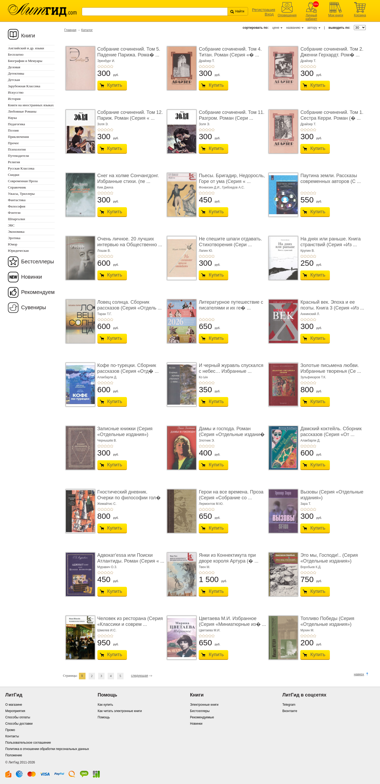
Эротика (14, 238)
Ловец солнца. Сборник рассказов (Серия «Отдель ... (129, 305)
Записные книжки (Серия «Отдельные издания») (125, 431)
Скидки (13, 175)
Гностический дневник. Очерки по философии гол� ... (129, 497)
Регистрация (263, 9)
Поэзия (13, 130)
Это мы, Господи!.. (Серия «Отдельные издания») (329, 558)
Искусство (15, 92)
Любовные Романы (22, 111)
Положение (13, 755)
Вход (269, 14)
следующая (139, 675)
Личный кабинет (311, 17)
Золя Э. (102, 124)
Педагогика (16, 124)
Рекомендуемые (202, 717)
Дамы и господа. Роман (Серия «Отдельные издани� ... (232, 434)
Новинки (31, 277)
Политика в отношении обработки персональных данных (47, 749)
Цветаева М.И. (209, 630)
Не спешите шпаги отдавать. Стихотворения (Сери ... (230, 241)
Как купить (105, 704)
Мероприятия (15, 711)
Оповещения (287, 15)
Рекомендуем (38, 292)
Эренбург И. (106, 61)
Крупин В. (307, 251)
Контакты (12, 736)
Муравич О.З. (107, 567)
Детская (14, 80)
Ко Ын (203, 377)
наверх (359, 674)
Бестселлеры (37, 261)
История (14, 99)
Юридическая (18, 251)
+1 (99, 66)
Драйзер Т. (207, 61)
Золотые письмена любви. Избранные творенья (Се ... (330, 368)
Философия (16, 206)
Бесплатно (15, 54)
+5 (111, 66)
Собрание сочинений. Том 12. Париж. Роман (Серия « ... (130, 115)
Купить (114, 85)
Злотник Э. (207, 440)
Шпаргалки (16, 219)
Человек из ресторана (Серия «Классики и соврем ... (130, 621)
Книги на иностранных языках (31, 105)
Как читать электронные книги (120, 711)
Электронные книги (204, 704)
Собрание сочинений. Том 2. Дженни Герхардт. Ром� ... (331, 51)
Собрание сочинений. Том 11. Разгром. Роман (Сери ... (231, 115)
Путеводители (18, 156)
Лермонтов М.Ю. (211, 504)
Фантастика (17, 200)
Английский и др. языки (26, 48)
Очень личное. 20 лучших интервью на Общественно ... (129, 241)
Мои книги (335, 15)
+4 (108, 66)
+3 (105, 66)
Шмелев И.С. (107, 630)
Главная (70, 30)
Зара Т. (305, 504)
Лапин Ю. (206, 251)
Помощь (104, 717)
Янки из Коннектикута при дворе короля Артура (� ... (228, 558)
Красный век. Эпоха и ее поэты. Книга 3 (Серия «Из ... (332, 305)
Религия (14, 162)
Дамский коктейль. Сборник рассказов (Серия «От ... (331, 431)
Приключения (18, 137)
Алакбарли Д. (107, 377)
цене (275, 28)
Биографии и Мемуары (25, 61)
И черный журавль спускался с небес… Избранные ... (231, 368)
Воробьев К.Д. (310, 567)
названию (293, 28)
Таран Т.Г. (104, 314)
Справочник (17, 187)
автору (312, 28)
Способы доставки (19, 723)
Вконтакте (289, 711)
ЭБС (11, 225)
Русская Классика (21, 168)
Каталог (87, 30)
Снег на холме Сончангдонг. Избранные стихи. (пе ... (128, 178)
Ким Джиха (105, 187)
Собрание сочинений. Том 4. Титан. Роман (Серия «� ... (230, 51)
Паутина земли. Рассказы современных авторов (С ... (330, 178)
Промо (10, 730)
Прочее (13, 143)
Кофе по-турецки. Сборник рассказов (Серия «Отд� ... (128, 368)
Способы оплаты (17, 717)
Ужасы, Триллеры (21, 194)
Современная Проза (23, 181)
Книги (28, 35)
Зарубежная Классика (24, 86)
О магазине (13, 704)
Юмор (12, 244)
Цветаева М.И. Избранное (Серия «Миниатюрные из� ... (232, 621)
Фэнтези (14, 213)
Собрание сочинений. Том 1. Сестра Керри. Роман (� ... (331, 115)
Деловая (14, 67)
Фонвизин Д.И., (210, 187)
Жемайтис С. (107, 504)
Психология (17, 149)
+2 (102, 66)
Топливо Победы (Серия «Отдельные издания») (327, 621)
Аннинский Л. (310, 314)
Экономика (16, 232)
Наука (12, 118)
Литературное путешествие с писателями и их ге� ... (231, 305)
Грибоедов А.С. (233, 187)
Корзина (360, 15)
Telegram (288, 704)
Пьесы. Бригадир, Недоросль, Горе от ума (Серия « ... (232, 178)
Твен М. (204, 567)
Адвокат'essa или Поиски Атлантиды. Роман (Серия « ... (130, 558)
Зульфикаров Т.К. (313, 377)
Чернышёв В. (107, 440)
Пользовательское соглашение (28, 742)
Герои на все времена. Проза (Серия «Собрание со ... (231, 494)
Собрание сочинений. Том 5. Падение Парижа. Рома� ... (128, 51)
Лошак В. (104, 251)
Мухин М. (307, 630)
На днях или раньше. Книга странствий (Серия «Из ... (330, 241)
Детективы (16, 73)
